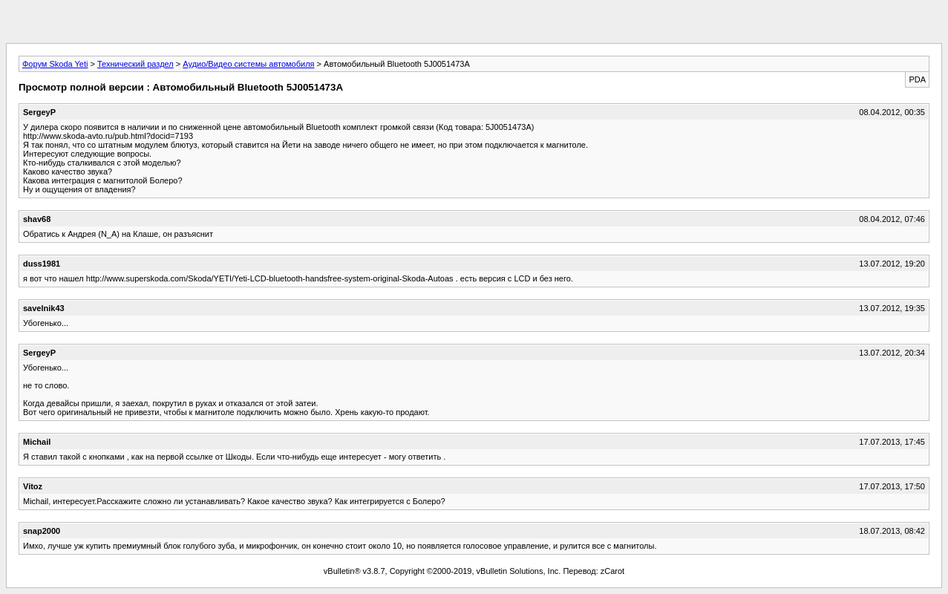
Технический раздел (135, 63)
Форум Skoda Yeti (55, 63)
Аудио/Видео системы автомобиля (248, 63)
